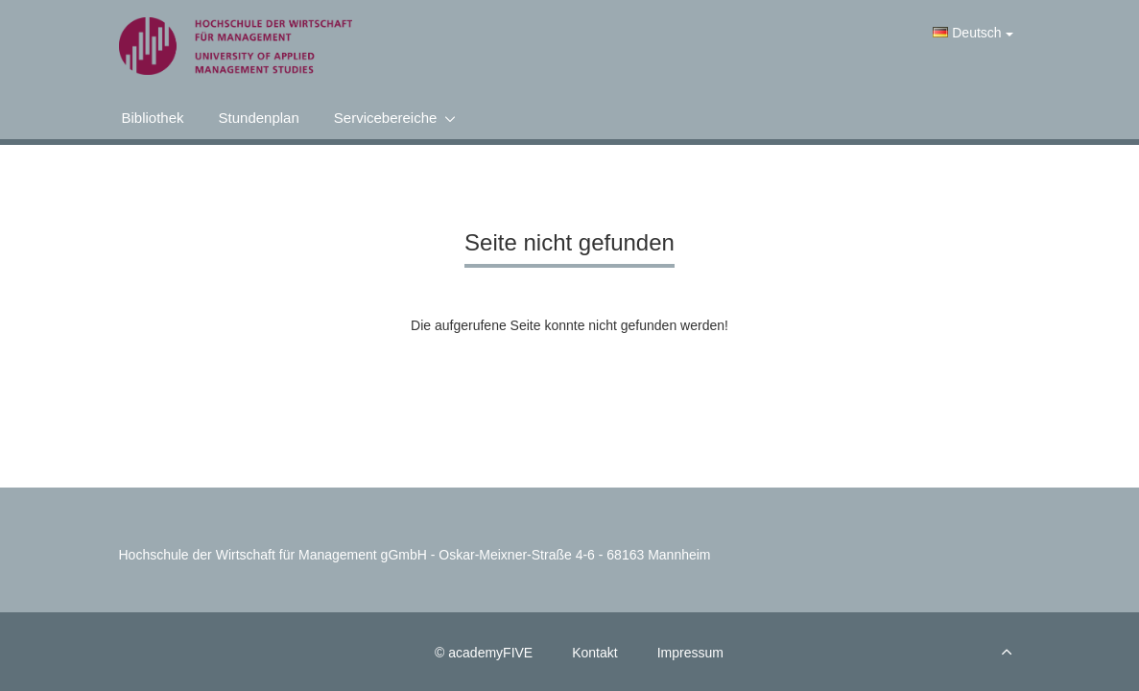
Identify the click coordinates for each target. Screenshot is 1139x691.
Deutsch (972, 32)
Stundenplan (259, 117)
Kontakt (594, 652)
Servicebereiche (386, 117)
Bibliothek (153, 117)
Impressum (690, 652)
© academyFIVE (484, 652)
